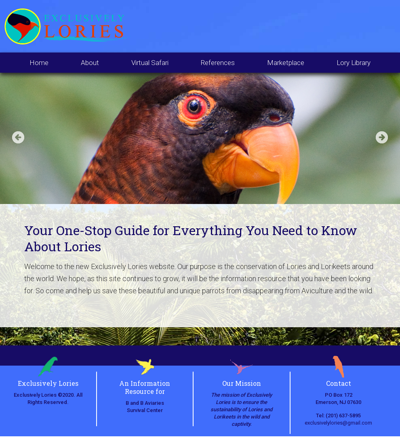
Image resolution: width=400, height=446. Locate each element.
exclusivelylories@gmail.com (338, 423)
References (218, 63)
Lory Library (354, 63)
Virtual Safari (149, 63)
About (90, 63)
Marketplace (285, 63)
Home (38, 63)
